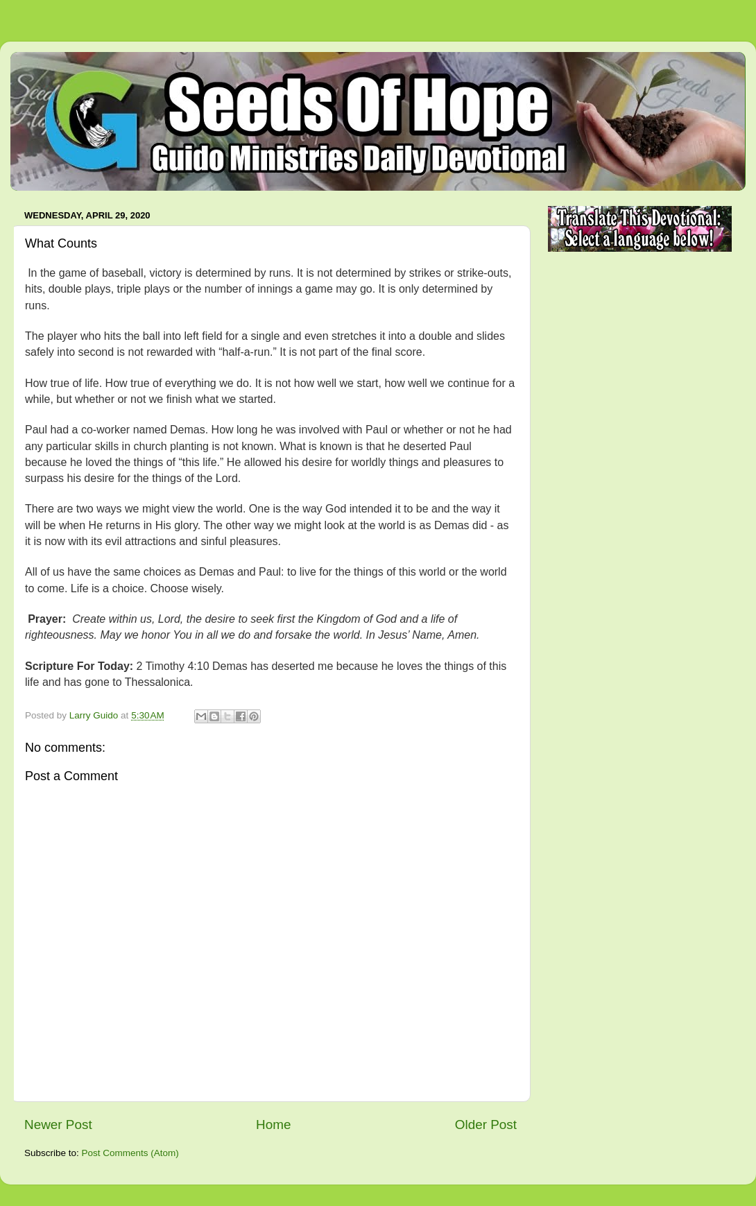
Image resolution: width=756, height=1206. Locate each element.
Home (273, 1124)
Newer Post (58, 1124)
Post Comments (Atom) (130, 1153)
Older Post (486, 1124)
